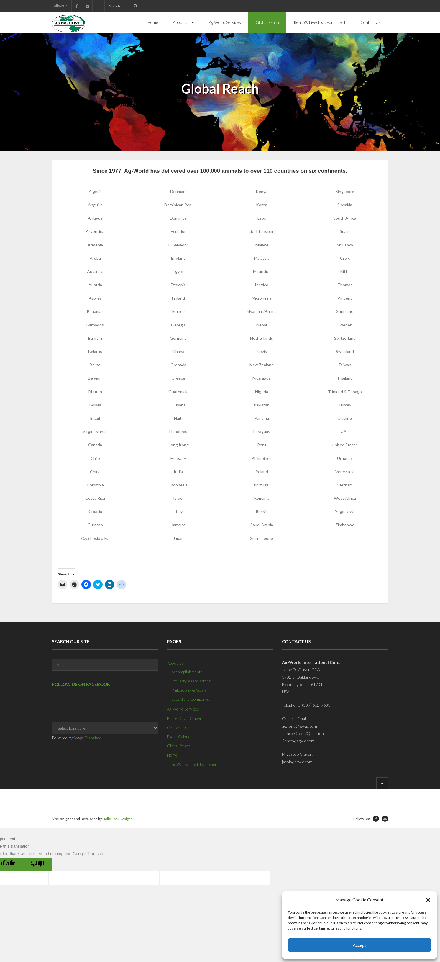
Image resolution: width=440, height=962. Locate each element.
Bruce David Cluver (184, 718)
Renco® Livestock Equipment (193, 764)
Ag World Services (183, 708)
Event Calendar (180, 736)
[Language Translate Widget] (105, 728)
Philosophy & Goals (188, 689)
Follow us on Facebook (81, 684)
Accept (359, 945)
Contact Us (177, 727)
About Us (175, 663)
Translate (87, 737)
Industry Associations (191, 680)
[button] (428, 900)
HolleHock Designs (117, 818)
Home (172, 754)
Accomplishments (187, 671)
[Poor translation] (37, 864)
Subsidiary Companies (191, 699)
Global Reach (178, 745)
